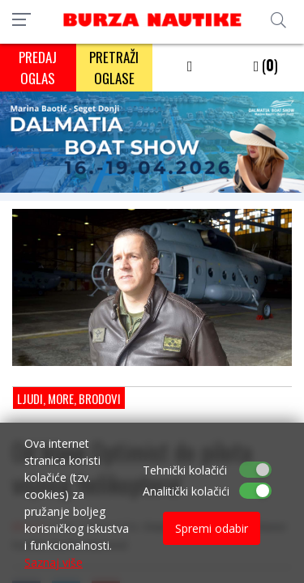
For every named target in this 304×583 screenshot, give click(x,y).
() (266, 64)
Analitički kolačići (186, 491)
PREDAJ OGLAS (38, 67)
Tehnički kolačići (185, 470)
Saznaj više (53, 562)
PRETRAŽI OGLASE (114, 67)
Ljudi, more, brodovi (69, 398)
